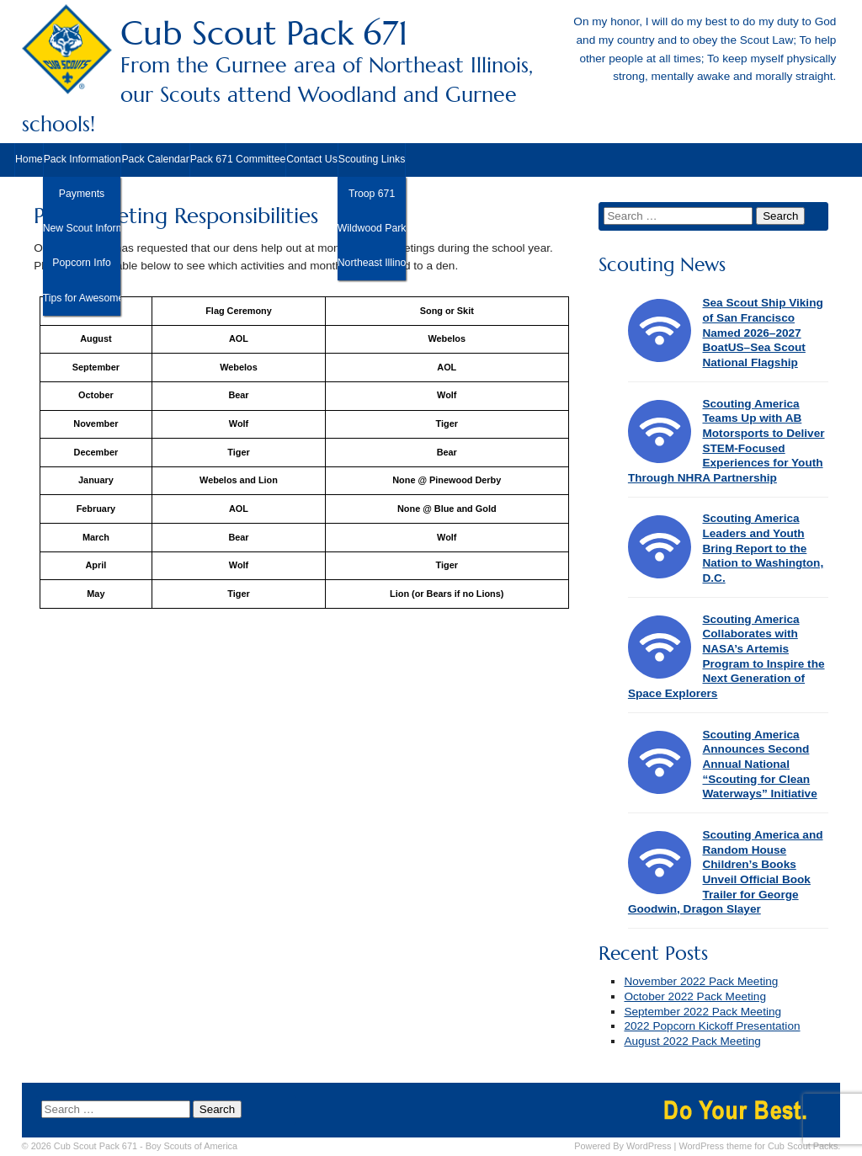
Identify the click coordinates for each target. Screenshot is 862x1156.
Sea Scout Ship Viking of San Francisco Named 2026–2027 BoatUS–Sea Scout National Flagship (762, 332)
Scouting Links (372, 159)
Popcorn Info (81, 263)
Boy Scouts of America (191, 1146)
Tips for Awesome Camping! (82, 298)
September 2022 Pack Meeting (702, 1011)
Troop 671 (372, 194)
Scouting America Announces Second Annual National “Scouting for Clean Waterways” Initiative (759, 764)
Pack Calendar (155, 159)
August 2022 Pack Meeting (692, 1041)
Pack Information (82, 159)
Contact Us (312, 159)
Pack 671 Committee (238, 159)
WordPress (649, 1146)
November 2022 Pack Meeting (701, 981)
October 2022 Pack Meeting (695, 996)
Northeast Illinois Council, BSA (372, 263)
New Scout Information (82, 228)
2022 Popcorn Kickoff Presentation (712, 1026)
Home (29, 159)
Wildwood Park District (372, 228)
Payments (81, 194)
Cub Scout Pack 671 (431, 75)
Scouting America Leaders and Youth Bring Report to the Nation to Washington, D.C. (762, 548)
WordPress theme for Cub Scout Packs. (759, 1146)
